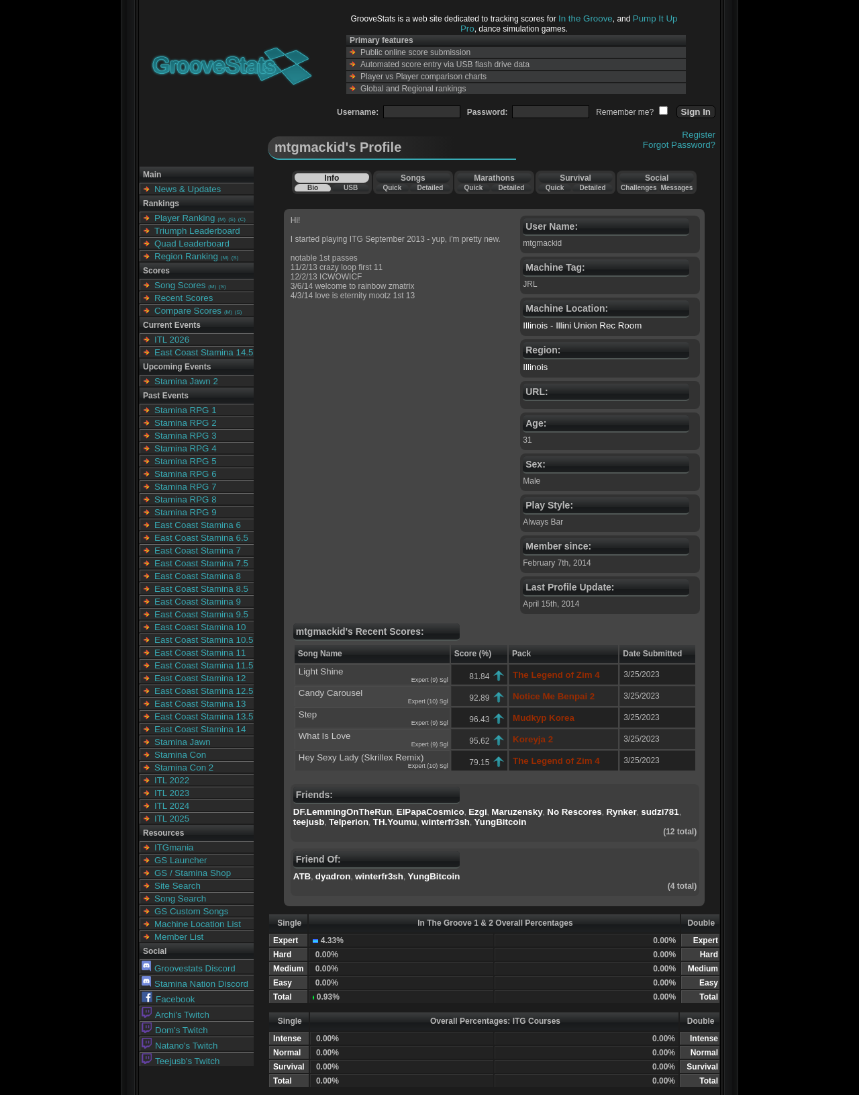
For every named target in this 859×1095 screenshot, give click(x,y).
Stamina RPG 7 (185, 487)
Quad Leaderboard (192, 243)
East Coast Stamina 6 (197, 525)
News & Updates (187, 189)
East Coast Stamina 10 (200, 627)
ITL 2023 (171, 793)
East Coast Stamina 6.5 (201, 538)
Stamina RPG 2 (185, 423)
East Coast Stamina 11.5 (203, 665)
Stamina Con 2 (183, 767)
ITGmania (174, 847)
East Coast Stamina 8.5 (201, 589)
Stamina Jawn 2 (186, 381)
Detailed (430, 187)
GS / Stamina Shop (192, 873)
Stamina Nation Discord (195, 984)
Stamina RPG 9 (185, 512)
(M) (221, 219)
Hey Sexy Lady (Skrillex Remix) (361, 757)
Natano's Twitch (179, 1046)
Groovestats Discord (189, 968)
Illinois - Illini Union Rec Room (582, 325)
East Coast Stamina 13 (200, 704)
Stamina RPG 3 (185, 436)
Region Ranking (186, 256)
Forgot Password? (679, 145)
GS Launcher (180, 860)
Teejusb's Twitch (180, 1061)
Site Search (177, 886)
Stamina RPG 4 (185, 448)
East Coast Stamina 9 (197, 602)
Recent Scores (183, 298)
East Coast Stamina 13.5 (203, 716)
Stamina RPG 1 (185, 410)
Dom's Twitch (175, 1030)
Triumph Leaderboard (197, 231)
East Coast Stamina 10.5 (203, 640)
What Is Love (325, 736)
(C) (242, 219)
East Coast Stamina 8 (197, 576)
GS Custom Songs (191, 911)
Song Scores (179, 285)
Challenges (638, 187)
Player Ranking (184, 218)
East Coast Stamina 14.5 (203, 352)
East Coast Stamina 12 (200, 678)
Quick (392, 187)
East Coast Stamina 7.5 (201, 563)
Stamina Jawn (182, 742)
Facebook (168, 999)
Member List (178, 937)
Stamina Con (180, 755)
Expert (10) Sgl (428, 701)
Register (698, 135)
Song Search (180, 898)
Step (308, 714)
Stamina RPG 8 (185, 499)
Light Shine (321, 671)
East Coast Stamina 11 (200, 653)
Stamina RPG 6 (185, 474)
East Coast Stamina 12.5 (203, 691)
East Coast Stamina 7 (197, 550)
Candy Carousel (331, 693)
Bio (312, 187)
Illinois (535, 367)
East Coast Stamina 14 (200, 729)
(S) (232, 219)
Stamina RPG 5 (185, 461)
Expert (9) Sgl (429, 679)
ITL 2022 (171, 780)
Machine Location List (197, 924)
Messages (676, 187)
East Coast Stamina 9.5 (201, 614)
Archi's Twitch (175, 1015)
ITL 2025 (171, 819)
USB (351, 187)
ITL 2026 (171, 340)
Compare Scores (187, 311)
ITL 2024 (171, 806)
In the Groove (585, 18)
